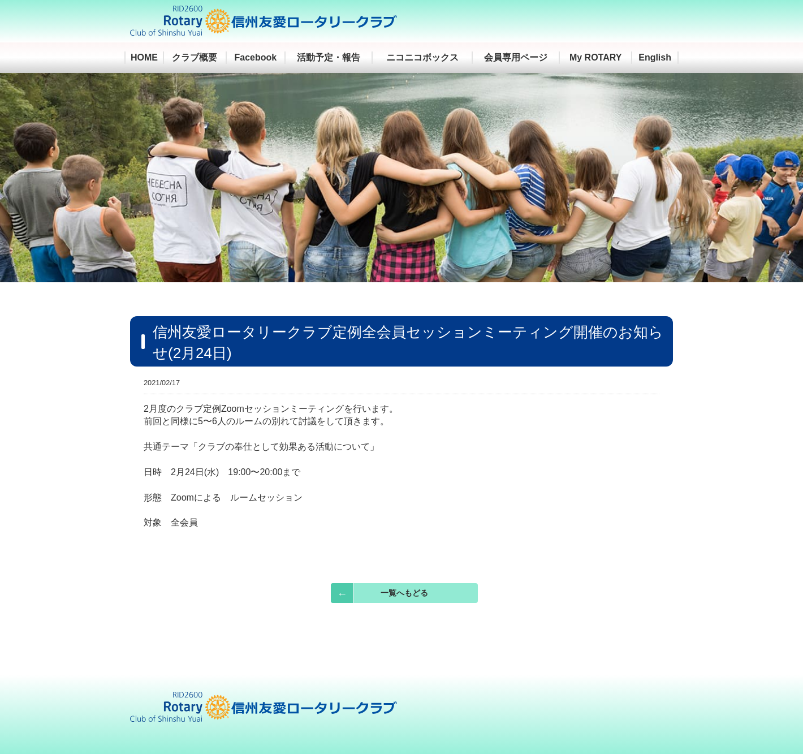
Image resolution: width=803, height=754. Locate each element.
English (654, 57)
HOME (144, 57)
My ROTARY (595, 57)
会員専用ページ (515, 57)
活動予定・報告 (328, 57)
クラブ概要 (194, 57)
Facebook (256, 57)
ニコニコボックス (422, 57)
